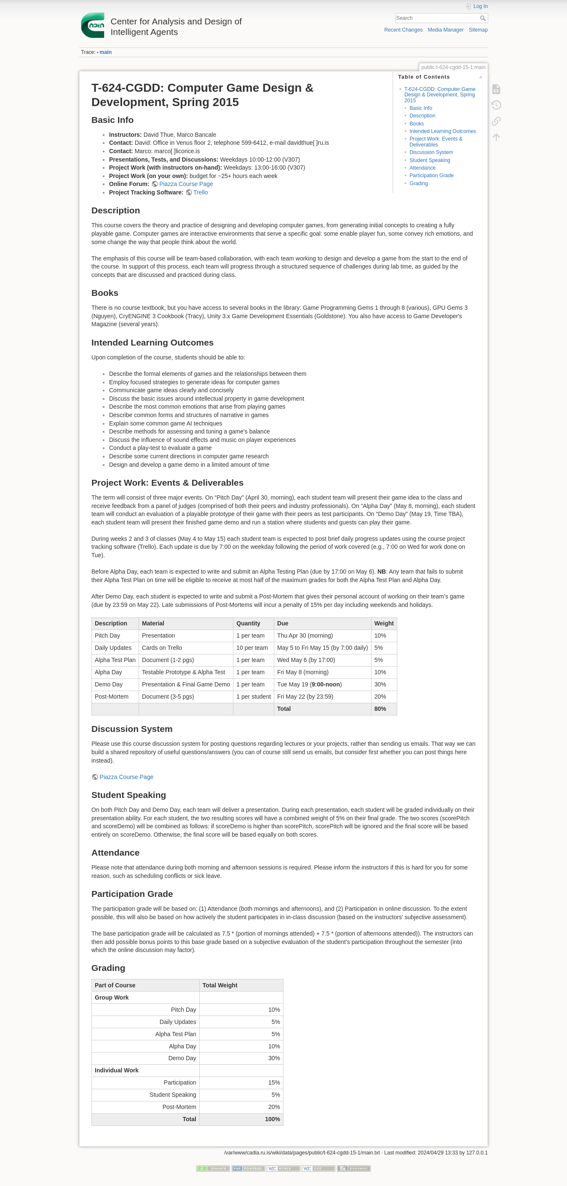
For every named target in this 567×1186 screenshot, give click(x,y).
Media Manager (446, 30)
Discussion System (431, 152)
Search (484, 18)
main (106, 52)
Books (416, 124)
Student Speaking (429, 160)
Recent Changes (403, 30)
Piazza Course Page (186, 184)
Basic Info (420, 108)
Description (422, 116)
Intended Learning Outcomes (442, 131)
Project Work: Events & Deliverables (436, 141)
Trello (200, 192)
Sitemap (478, 30)
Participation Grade (431, 175)
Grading (418, 183)
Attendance (422, 168)
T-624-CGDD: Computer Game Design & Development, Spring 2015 (440, 95)
